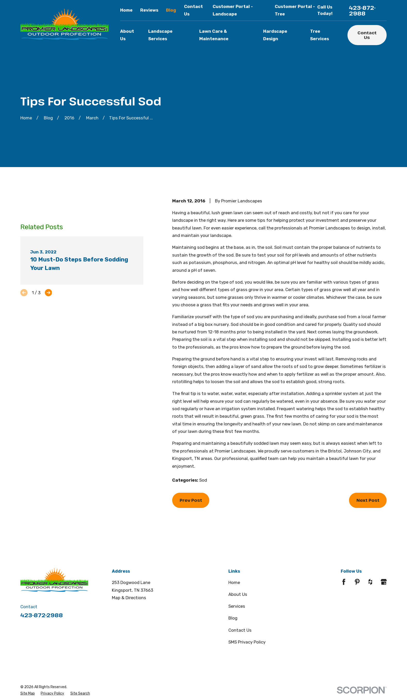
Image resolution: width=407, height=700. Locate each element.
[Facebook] (344, 582)
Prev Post (191, 500)
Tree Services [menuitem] (319, 35)
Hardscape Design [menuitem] (275, 35)
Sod (203, 480)
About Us (237, 594)
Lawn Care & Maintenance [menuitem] (213, 35)
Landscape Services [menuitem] (160, 35)
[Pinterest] (357, 582)
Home (126, 10)
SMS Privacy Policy (246, 642)
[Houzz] (370, 582)
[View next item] (48, 292)
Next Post (367, 500)
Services (236, 606)
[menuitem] (27, 693)
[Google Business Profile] (384, 582)
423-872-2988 (362, 10)
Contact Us (367, 35)
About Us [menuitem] (127, 35)
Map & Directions (129, 597)
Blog (171, 10)
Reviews (149, 10)
